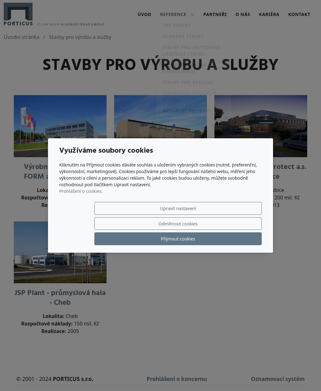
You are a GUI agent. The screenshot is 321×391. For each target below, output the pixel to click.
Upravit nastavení (106, 224)
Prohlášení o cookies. (81, 206)
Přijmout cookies (231, 224)
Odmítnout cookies (168, 224)
